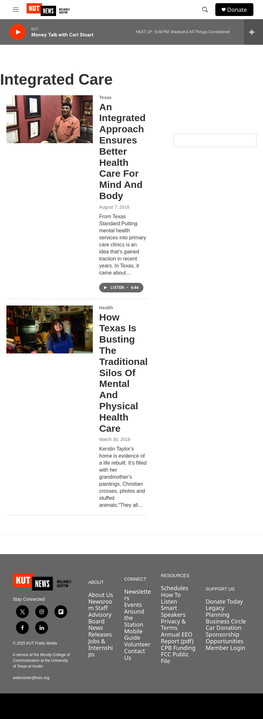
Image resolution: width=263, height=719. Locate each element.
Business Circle (226, 621)
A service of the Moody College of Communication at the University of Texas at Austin (41, 661)
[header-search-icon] (205, 9)
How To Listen (171, 598)
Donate (237, 9)
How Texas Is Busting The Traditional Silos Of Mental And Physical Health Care (123, 373)
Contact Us (134, 654)
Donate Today (224, 601)
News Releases (100, 631)
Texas (105, 97)
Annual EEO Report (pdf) (177, 637)
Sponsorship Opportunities (224, 637)
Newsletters (137, 595)
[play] (17, 32)
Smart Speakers (173, 611)
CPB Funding (178, 648)
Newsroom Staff (100, 605)
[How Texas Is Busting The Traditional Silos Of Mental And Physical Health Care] (49, 329)
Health (106, 307)
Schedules (174, 588)
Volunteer (137, 644)
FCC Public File (175, 657)
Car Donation (224, 627)
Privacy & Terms (173, 624)
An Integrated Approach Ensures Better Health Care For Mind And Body (122, 151)
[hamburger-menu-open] (16, 9)
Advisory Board (100, 618)
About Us (100, 595)
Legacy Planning (218, 611)
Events (133, 604)
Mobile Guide (133, 634)
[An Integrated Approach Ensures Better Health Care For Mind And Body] (49, 119)
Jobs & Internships (100, 647)
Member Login (225, 648)
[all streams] (253, 32)
